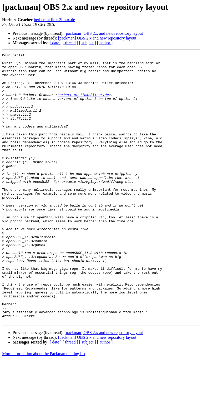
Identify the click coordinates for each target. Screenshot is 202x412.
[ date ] (56, 43)
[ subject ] (87, 43)
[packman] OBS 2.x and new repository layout (103, 33)
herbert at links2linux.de (54, 19)
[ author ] (105, 43)
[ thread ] (70, 43)
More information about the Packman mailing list (43, 407)
